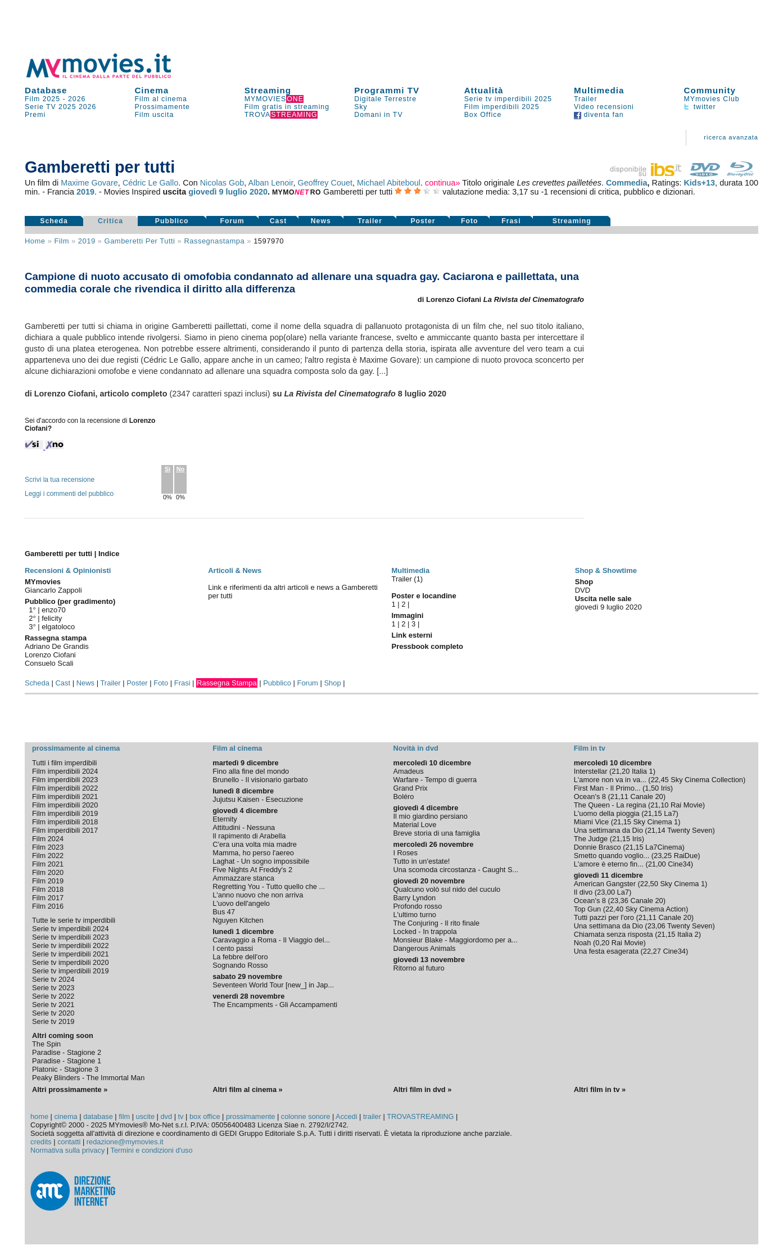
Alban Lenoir (270, 182)
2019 (85, 191)
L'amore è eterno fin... (609, 864)
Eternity (224, 819)
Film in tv (589, 748)
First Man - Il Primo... (607, 788)
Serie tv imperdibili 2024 (70, 928)
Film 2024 (48, 838)
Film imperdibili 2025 (502, 107)
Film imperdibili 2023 (65, 779)
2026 (76, 99)
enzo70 (54, 610)
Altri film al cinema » (247, 1089)
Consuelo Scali (49, 663)
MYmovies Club (711, 99)
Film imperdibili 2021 (65, 796)
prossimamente (250, 1116)
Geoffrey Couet (325, 182)
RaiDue (686, 855)
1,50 (652, 788)
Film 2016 (48, 906)
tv (181, 1116)
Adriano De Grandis (57, 646)
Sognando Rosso (240, 965)
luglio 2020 (247, 191)
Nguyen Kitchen (237, 920)
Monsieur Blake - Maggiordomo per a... (455, 940)
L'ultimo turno (414, 914)
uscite (145, 1116)
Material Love (415, 824)
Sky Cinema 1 (655, 822)
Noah (582, 942)
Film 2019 (48, 881)
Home (35, 241)
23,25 (663, 855)
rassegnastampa (214, 241)
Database (46, 90)
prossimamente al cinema (76, 748)
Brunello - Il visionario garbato (259, 779)
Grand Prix (410, 788)
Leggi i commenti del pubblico (69, 494)
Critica (110, 221)
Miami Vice (591, 822)
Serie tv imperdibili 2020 (70, 962)
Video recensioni (604, 107)
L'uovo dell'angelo (241, 903)
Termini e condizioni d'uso (152, 1150)
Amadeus (408, 771)
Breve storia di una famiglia (436, 833)
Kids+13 (699, 182)
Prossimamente (162, 107)
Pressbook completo (427, 646)
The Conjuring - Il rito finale (436, 923)
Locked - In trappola (425, 931)
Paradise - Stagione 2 (66, 1052)
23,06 (657, 926)
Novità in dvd (415, 748)
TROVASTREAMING (420, 1116)
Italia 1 (642, 771)
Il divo (583, 892)
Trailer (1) (407, 579)
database (98, 1116)
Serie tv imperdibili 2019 (70, 971)
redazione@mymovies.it (125, 1142)
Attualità (484, 90)
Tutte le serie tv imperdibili (73, 920)
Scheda (54, 221)
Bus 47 (223, 912)
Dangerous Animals (424, 948)
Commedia (627, 182)
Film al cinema (160, 99)
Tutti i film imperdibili (64, 763)
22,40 (614, 909)
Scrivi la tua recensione (59, 480)
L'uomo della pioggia (607, 813)
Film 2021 (48, 864)
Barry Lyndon (414, 897)
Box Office (483, 115)
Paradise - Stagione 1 (66, 1061)
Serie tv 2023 (53, 987)
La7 (670, 813)
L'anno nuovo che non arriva (257, 895)
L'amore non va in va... (610, 779)
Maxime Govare (89, 182)
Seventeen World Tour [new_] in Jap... (273, 985)
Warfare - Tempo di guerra (435, 779)
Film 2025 (42, 99)
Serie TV (40, 107)
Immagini (408, 615)
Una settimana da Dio (608, 830)
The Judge (591, 838)
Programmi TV (386, 90)
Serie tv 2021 (53, 1004)
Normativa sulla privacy (67, 1150)
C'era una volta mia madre (254, 844)
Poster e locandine (424, 596)
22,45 (660, 779)
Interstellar (591, 771)
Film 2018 (48, 889)
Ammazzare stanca (243, 878)
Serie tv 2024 (53, 979)
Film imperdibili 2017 (65, 830)
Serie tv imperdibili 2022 (70, 945)
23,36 (619, 900)
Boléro (403, 796)
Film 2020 (48, 872)
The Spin (46, 1044)
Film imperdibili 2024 (65, 771)
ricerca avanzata (731, 137)
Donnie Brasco (597, 847)
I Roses (405, 853)
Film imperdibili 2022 (65, 788)
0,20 (602, 942)
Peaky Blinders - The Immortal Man (88, 1077)
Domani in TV (378, 115)
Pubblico (172, 221)
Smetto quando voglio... (611, 855)
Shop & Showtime (606, 570)
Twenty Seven (689, 830)
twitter (700, 107)
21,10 (659, 805)
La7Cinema (663, 847)
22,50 (649, 883)
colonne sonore (306, 1116)
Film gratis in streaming (287, 107)
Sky (361, 107)
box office (204, 1116)
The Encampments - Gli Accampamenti (274, 1004)
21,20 (621, 771)
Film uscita (154, 115)
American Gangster (605, 883)
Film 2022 (48, 855)
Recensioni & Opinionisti (68, 570)
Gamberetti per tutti (140, 241)
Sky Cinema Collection (707, 779)
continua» (442, 182)
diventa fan (599, 115)
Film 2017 (48, 897)
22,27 (652, 951)
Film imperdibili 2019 (65, 813)
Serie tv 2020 (53, 1013)
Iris (666, 788)
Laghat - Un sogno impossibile (260, 861)
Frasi (511, 221)
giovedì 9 (205, 191)
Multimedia (599, 90)
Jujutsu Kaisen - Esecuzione (257, 799)
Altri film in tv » (600, 1089)
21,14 (657, 830)
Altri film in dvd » (422, 1089)
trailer (372, 1116)
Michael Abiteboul (388, 182)
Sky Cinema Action (656, 909)
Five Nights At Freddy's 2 (252, 869)
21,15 (653, 813)
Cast (278, 221)
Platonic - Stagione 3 (65, 1069)
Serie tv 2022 (53, 996)
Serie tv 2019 (53, 1021)
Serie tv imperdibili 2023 (70, 937)
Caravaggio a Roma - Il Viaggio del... (271, 940)
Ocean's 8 (590, 796)
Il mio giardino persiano (430, 816)
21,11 (619, 796)
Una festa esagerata (606, 951)
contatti (68, 1142)
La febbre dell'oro (240, 957)
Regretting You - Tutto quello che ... (268, 886)
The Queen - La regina (610, 805)
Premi (35, 115)
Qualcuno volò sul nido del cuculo (447, 889)
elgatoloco (58, 626)
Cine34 (679, 864)
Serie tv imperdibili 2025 (508, 99)
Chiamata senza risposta (613, 934)
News (321, 221)
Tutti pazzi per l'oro (604, 917)
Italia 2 (688, 934)
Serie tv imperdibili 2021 (70, 954)
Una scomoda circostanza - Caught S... (456, 869)
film (61, 241)
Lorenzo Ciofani (50, 655)
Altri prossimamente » (69, 1089)
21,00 (657, 864)
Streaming (268, 90)
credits (41, 1142)
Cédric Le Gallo (150, 182)
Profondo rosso (417, 906)
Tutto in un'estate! (421, 861)
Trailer (585, 99)
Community (710, 90)
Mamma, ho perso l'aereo (253, 853)
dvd (166, 1116)
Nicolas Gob (222, 182)
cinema (65, 1116)
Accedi (346, 1116)
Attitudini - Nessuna (243, 827)
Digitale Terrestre (385, 99)
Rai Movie (687, 805)
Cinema (151, 90)
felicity (52, 618)
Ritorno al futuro (419, 968)
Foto (469, 221)
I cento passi (232, 948)
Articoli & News (234, 570)
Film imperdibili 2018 (65, 822)
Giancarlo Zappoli (53, 590)
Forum (232, 221)
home (39, 1116)
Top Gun (587, 909)
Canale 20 (646, 796)
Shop (332, 683)
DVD (582, 590)
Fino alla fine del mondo (250, 771)
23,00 (606, 892)
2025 (67, 107)
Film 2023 (48, 847)
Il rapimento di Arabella (249, 836)
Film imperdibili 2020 (65, 805)
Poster (422, 221)
